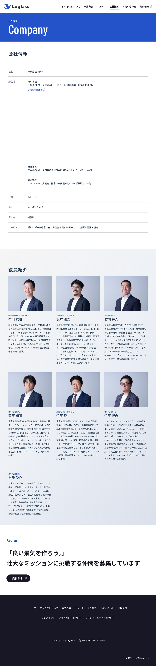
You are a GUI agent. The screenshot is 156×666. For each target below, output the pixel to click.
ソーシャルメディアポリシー (100, 617)
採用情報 (122, 608)
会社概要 (114, 6)
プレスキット (48, 617)
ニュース (101, 6)
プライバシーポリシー (70, 617)
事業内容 (88, 6)
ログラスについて (71, 6)
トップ (32, 608)
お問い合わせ (129, 6)
